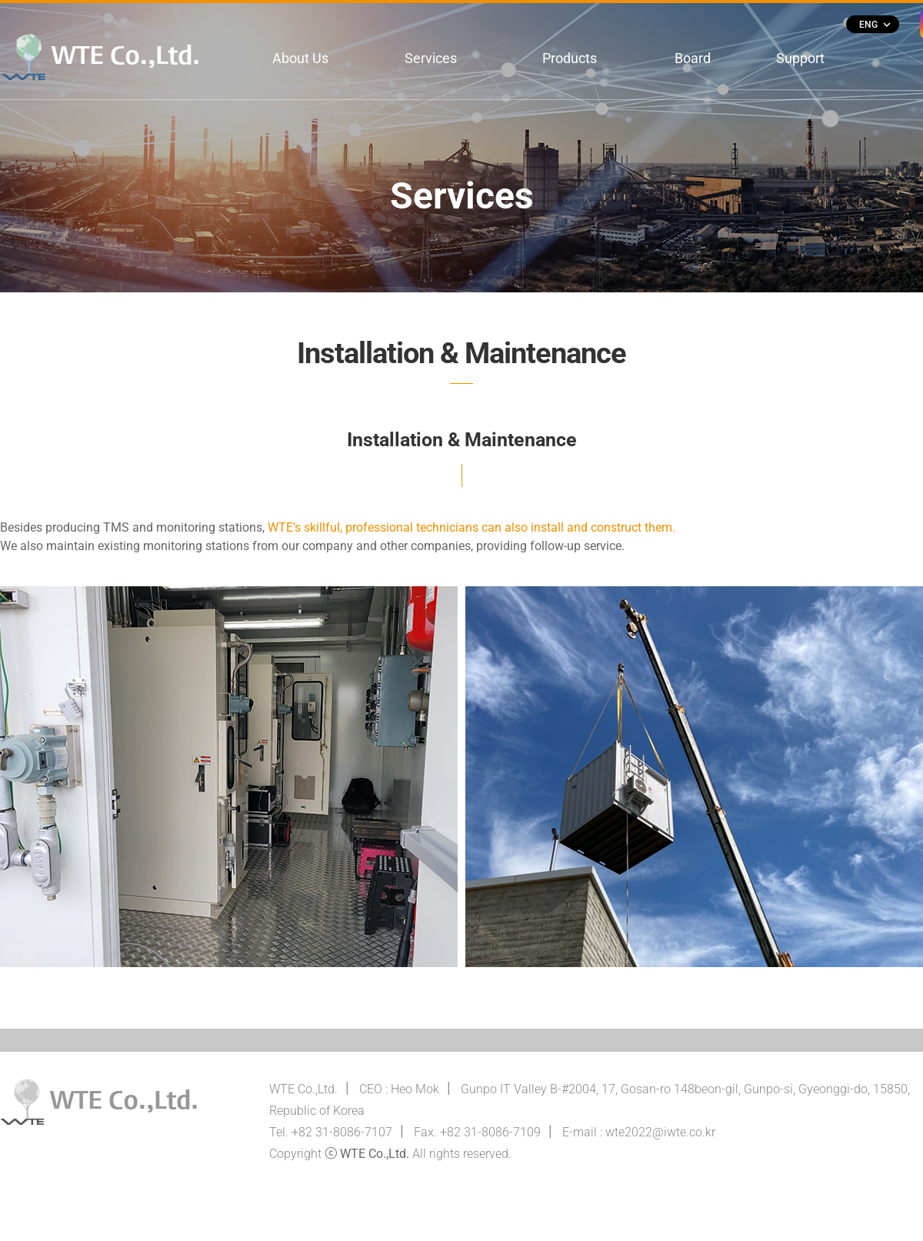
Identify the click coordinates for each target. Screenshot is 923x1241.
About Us (300, 58)
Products (569, 58)
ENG (874, 25)
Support (800, 58)
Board (693, 58)
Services (431, 58)
